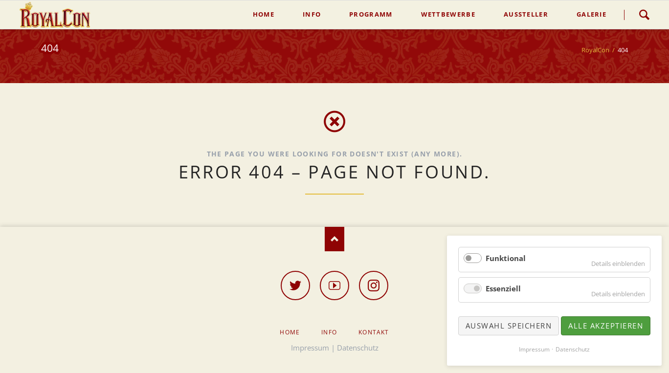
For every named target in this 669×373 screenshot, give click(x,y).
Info (329, 332)
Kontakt (373, 332)
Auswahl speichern (509, 325)
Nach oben (334, 239)
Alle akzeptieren (605, 325)
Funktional (506, 258)
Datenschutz (358, 347)
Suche (644, 14)
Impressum (310, 347)
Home (290, 332)
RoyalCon (595, 49)
